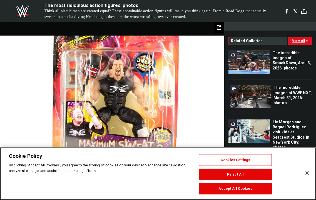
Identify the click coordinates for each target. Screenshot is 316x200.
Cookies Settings (235, 160)
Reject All (235, 174)
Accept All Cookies (235, 188)
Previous (16, 98)
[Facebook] (286, 11)
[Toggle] (304, 11)
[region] (158, 173)
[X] (295, 11)
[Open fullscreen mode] (219, 27)
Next (208, 98)
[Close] (307, 173)
